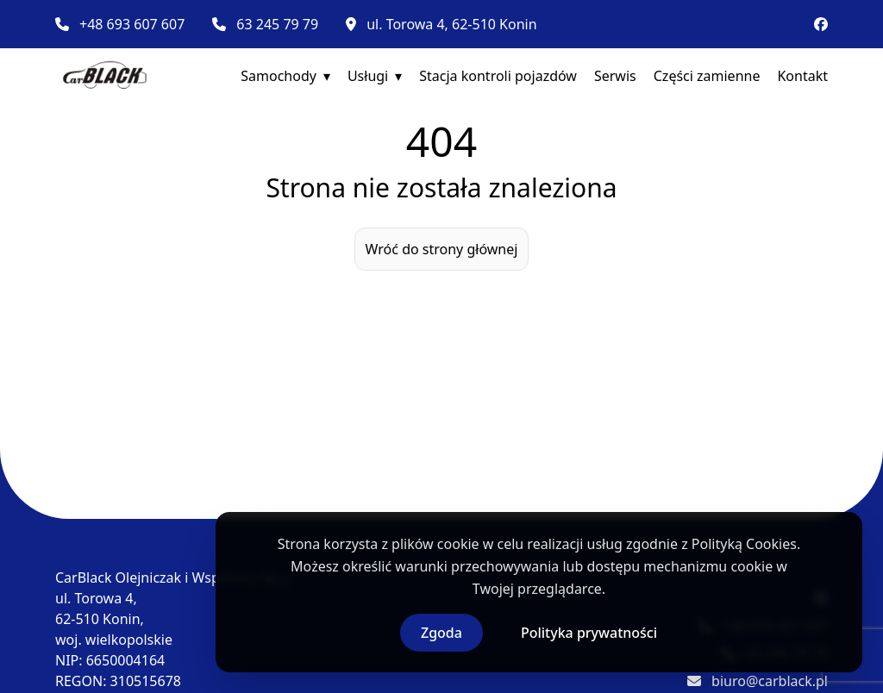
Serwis (615, 75)
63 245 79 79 (277, 24)
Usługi (368, 75)
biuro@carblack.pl (769, 680)
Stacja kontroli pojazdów (498, 75)
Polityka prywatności (589, 632)
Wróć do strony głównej (442, 249)
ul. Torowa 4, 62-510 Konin (451, 24)
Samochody (278, 75)
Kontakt (802, 75)
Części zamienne (707, 75)
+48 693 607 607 (132, 24)
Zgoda (441, 632)
